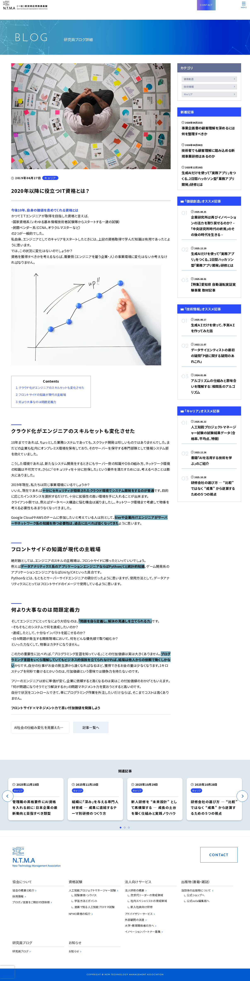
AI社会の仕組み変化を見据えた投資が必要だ (47, 727)
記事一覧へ (90, 727)
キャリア (188, 94)
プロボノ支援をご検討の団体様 (31, 902)
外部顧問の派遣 (134, 920)
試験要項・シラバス (85, 895)
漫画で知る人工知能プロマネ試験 (94, 907)
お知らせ (74, 951)
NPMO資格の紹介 (80, 914)
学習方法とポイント (86, 901)
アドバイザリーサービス (139, 914)
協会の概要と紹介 (23, 890)
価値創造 (189, 79)
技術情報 (189, 86)
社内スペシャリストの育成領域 (148, 901)
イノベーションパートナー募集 (142, 932)
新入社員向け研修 (141, 907)
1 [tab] (122, 829)
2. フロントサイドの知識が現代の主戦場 (41, 395)
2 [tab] (126, 829)
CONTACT (206, 5)
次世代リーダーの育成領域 (146, 895)
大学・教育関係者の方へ (139, 926)
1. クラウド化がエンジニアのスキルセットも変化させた (50, 387)
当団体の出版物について (196, 890)
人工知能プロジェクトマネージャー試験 (92, 890)
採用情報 (17, 896)
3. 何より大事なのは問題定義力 (36, 402)
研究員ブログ (20, 951)
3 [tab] (130, 829)
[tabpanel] (36, 799)
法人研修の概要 (134, 890)
